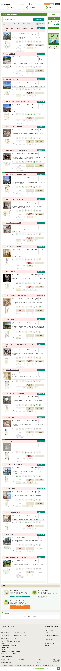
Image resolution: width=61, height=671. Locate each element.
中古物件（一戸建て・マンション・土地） (10, 629)
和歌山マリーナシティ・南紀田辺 (27, 637)
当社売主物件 (4, 645)
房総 (21, 632)
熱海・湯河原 (19, 635)
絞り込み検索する (39, 19)
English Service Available (36, 4)
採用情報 (11, 665)
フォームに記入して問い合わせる (20, 607)
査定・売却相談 (49, 629)
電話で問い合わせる (20, 605)
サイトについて (55, 665)
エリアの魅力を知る (50, 639)
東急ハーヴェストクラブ (6, 647)
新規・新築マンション (6, 643)
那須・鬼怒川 (16, 632)
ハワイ (15, 640)
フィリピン (20, 640)
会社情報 (5, 665)
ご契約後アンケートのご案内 (7, 660)
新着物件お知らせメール (23, 659)
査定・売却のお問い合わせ (51, 632)
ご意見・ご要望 (38, 659)
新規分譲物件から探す (18, 596)
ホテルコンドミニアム (6, 649)
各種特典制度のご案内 (6, 662)
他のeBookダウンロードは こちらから (54, 47)
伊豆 (15, 635)
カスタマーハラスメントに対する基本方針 (41, 665)
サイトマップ (37, 662)
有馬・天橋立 (16, 637)
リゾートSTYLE (49, 637)
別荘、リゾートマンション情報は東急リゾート (8, 10)
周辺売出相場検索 (49, 630)
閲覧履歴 (57, 4)
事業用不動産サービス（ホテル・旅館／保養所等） (11, 651)
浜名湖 (25, 635)
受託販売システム (5, 659)
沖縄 (15, 638)
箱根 (24, 632)
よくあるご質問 (26, 4)
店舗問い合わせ (19, 4)
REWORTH (10, 645)
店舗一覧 (20, 660)
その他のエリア (17, 641)
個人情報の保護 (18, 665)
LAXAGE (16, 645)
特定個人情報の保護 (27, 665)
